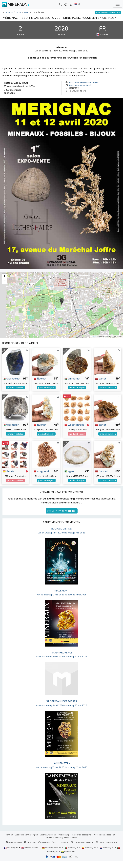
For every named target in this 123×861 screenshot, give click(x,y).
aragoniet (41, 471)
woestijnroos (74, 424)
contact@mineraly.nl (83, 842)
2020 (18, 12)
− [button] (4, 281)
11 (32, 12)
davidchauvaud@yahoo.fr (80, 85)
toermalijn (11, 424)
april (26, 12)
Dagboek (9, 12)
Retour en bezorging (81, 834)
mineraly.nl (107, 847)
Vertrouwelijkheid (48, 834)
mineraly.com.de (52, 847)
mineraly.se (68, 851)
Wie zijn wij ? (64, 834)
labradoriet (11, 378)
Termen (9, 834)
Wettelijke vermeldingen (26, 834)
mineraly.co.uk (30, 847)
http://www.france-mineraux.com (84, 82)
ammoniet (72, 378)
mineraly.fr (11, 847)
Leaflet (93, 336)
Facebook (30, 842)
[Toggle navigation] (117, 4)
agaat (69, 471)
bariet (100, 378)
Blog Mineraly (14, 842)
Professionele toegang (105, 834)
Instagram (44, 842)
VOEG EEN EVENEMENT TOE (61, 511)
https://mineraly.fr (108, 842)
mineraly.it (72, 847)
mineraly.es (89, 847)
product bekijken (15, 387)
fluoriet (40, 378)
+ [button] (4, 276)
